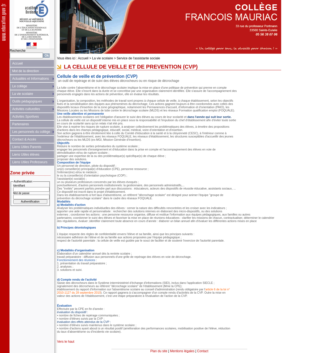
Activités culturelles (26, 109)
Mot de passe (21, 193)
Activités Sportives (25, 116)
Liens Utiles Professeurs (29, 162)
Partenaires (20, 124)
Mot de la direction (25, 71)
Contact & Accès (24, 139)
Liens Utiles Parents (26, 147)
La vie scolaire (22, 94)
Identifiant (19, 185)
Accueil (17, 63)
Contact (202, 351)
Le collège (19, 86)
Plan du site (158, 351)
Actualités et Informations (30, 79)
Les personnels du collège (31, 132)
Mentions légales (182, 351)
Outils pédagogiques (27, 101)
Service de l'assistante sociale (138, 58)
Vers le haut (65, 342)
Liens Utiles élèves (25, 154)
